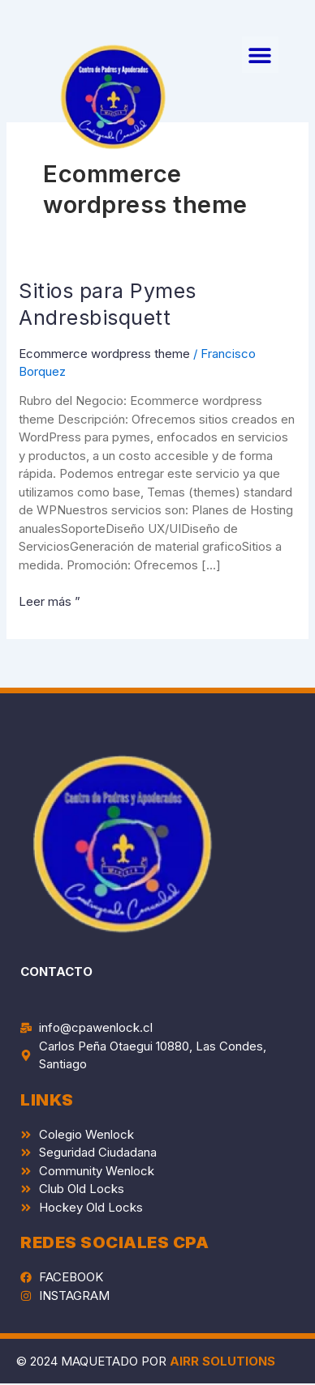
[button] (260, 54)
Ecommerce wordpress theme (104, 353)
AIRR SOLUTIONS (222, 1361)
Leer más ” (49, 601)
